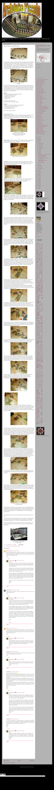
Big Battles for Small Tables (39, 266)
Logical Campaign (39, 325)
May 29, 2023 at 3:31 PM (20, 560)
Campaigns (40, 272)
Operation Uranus (39, 350)
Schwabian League (39, 122)
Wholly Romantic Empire (38, 411)
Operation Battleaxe (39, 348)
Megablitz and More (39, 99)
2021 (38, 171)
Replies (8, 558)
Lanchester (37, 322)
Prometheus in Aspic (39, 117)
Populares (39, 358)
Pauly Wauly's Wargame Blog (41, 111)
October (39, 146)
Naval (41, 342)
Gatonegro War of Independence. (39, 293)
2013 (38, 182)
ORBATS (37, 353)
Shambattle (38, 384)
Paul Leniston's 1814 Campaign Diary (42, 108)
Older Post (31, 760)
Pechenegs (41, 354)
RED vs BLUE (39, 375)
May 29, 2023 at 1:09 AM (13, 628)
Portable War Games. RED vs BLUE (39, 372)
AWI (40, 260)
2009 (38, 188)
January (39, 168)
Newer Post (6, 760)
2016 (38, 178)
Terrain (37, 387)
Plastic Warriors (38, 116)
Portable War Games (16, 546)
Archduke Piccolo (12, 560)
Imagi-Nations (38, 313)
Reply (7, 556)
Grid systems (38, 300)
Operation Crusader (39, 349)
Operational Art (38, 351)
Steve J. (7, 628)
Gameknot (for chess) (39, 88)
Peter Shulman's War (39, 112)
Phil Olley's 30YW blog (40, 113)
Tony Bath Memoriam (39, 127)
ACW (38, 256)
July (39, 150)
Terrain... (41, 387)
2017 (38, 177)
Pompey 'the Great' (39, 357)
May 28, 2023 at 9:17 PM (15, 550)
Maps (40, 331)
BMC (40, 268)
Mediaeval (38, 332)
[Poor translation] (3, 774)
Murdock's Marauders (39, 102)
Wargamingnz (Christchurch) (40, 131)
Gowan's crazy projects (40, 89)
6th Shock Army (41, 255)
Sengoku (39, 382)
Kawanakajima (38, 321)
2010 (38, 186)
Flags (41, 289)
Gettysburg (38, 298)
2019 (38, 174)
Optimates (38, 352)
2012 (38, 184)
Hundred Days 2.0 (39, 311)
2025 (38, 139)
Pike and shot (10, 546)
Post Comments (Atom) (11, 762)
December (40, 143)
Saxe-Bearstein (38, 121)
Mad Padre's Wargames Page (41, 98)
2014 (38, 181)
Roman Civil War (39, 378)
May (39, 153)
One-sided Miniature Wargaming (41, 106)
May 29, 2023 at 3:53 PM (20, 659)
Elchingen (37, 284)
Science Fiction (38, 380)
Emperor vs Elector (39, 85)
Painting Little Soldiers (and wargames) (42, 107)
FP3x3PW (38, 290)
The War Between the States (39, 390)
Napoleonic (39, 341)
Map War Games (39, 330)
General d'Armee (38, 295)
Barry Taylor (40, 262)
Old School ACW (39, 104)
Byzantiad (41, 270)
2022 (38, 170)
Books (37, 269)
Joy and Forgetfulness (39, 93)
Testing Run (39, 388)
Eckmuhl (39, 283)
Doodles (37, 282)
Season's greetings (39, 381)
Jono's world (40, 317)
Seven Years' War (38, 383)
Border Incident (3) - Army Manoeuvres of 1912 (42, 156)
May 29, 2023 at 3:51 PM (20, 638)
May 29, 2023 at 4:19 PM (20, 692)
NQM (40, 344)
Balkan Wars (39, 261)
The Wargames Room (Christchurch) (42, 125)
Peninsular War (40, 355)
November (40, 144)
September (40, 147)
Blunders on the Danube (40, 83)
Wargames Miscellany (39, 130)
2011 (38, 185)
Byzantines (41, 271)
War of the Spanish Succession (39, 406)
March (39, 165)
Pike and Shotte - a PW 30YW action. (44, 154)
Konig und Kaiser (39, 97)
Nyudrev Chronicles (39, 103)
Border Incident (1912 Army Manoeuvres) (42, 160)
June (39, 151)
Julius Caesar (40, 318)
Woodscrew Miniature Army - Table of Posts (39, 419)
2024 (38, 140)
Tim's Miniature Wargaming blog (41, 126)
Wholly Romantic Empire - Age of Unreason (39, 414)
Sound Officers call (39, 123)
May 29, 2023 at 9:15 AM (14, 671)
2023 (38, 142)
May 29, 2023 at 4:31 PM (20, 730)
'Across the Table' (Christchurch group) (42, 79)
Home (19, 760)
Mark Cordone (8, 550)
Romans (39, 379)
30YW (7, 546)
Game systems (39, 291)
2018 (38, 175)
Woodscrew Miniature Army (40, 132)
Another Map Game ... (41, 162)
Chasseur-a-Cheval (39, 84)
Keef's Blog (38, 94)
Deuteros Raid (38, 281)
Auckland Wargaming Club (40, 80)
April (39, 164)
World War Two (39, 422)
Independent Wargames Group (41, 92)
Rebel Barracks (38, 118)
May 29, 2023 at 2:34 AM (14, 651)
